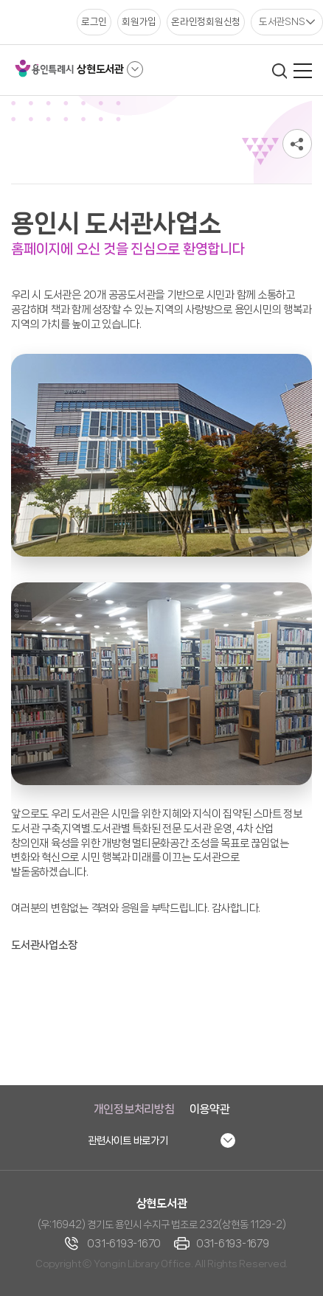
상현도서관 (100, 69)
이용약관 (210, 1109)
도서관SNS (282, 21)
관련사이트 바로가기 (128, 1140)
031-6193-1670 (124, 1243)
